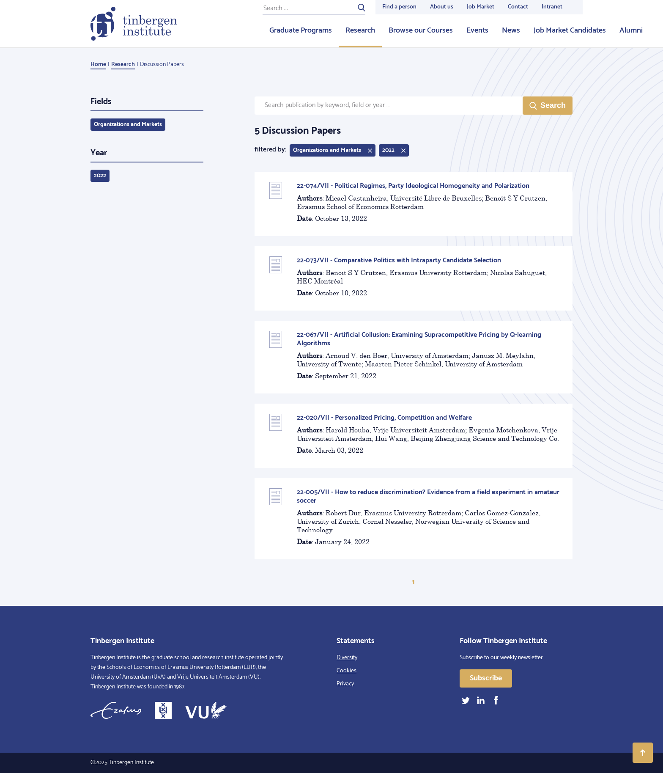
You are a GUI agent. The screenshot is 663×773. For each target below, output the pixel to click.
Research (360, 30)
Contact (518, 7)
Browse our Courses (421, 30)
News (511, 30)
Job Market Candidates (570, 30)
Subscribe (486, 678)
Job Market (480, 7)
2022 (100, 176)
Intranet (552, 7)
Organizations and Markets (128, 124)
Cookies (346, 671)
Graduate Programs (300, 30)
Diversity (347, 658)
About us (441, 7)
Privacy (345, 684)
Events (477, 30)
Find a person (399, 7)
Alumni (631, 30)
